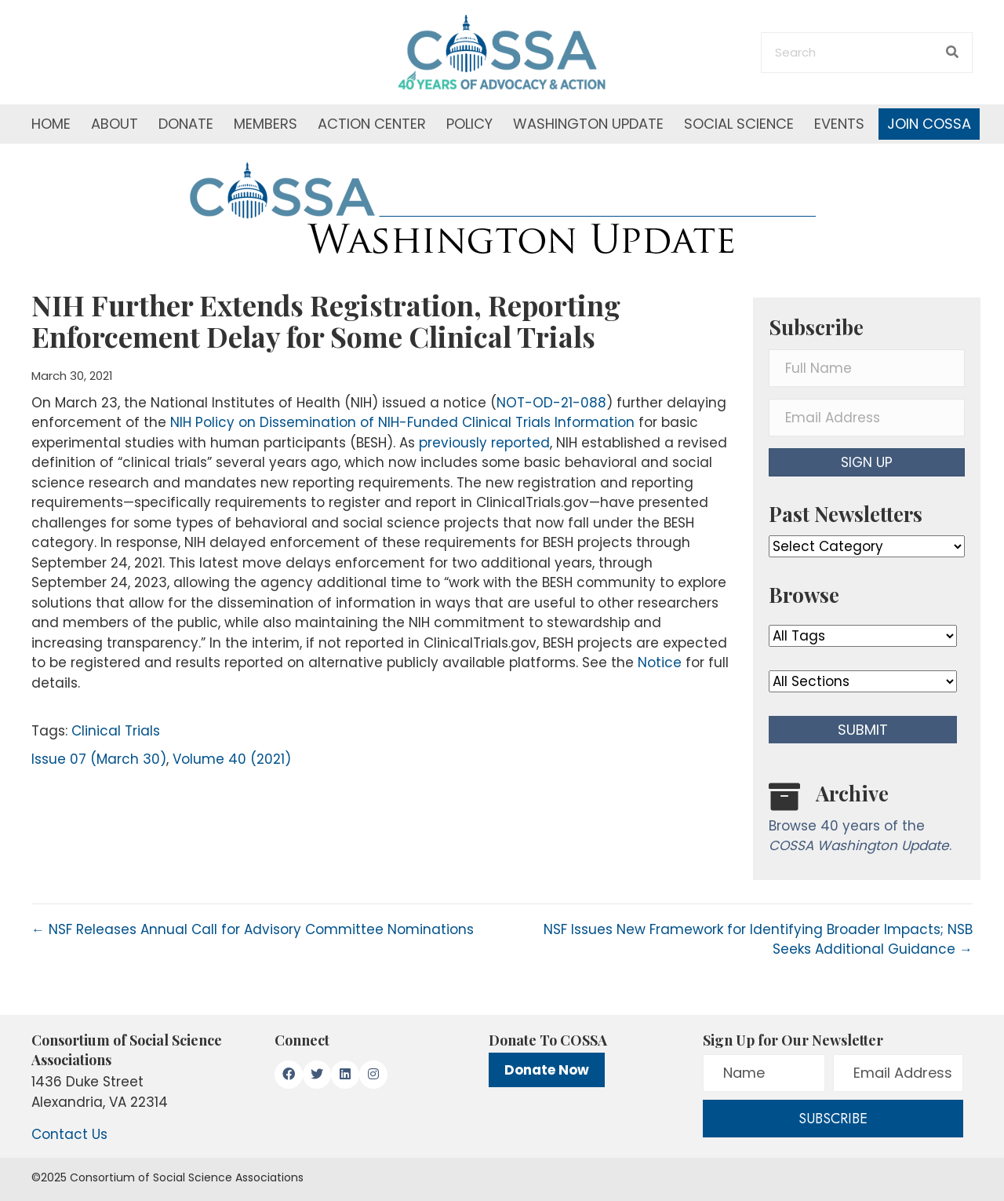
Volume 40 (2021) (232, 759)
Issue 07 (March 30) (98, 759)
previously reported (484, 442)
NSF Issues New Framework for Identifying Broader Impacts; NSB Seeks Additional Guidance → (758, 939)
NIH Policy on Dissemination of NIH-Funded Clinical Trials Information (402, 422)
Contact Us (69, 1134)
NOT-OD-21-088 (551, 402)
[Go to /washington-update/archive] (867, 821)
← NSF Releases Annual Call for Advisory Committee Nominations (252, 929)
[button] (867, 462)
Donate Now (546, 1069)
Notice (660, 662)
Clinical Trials (115, 730)
